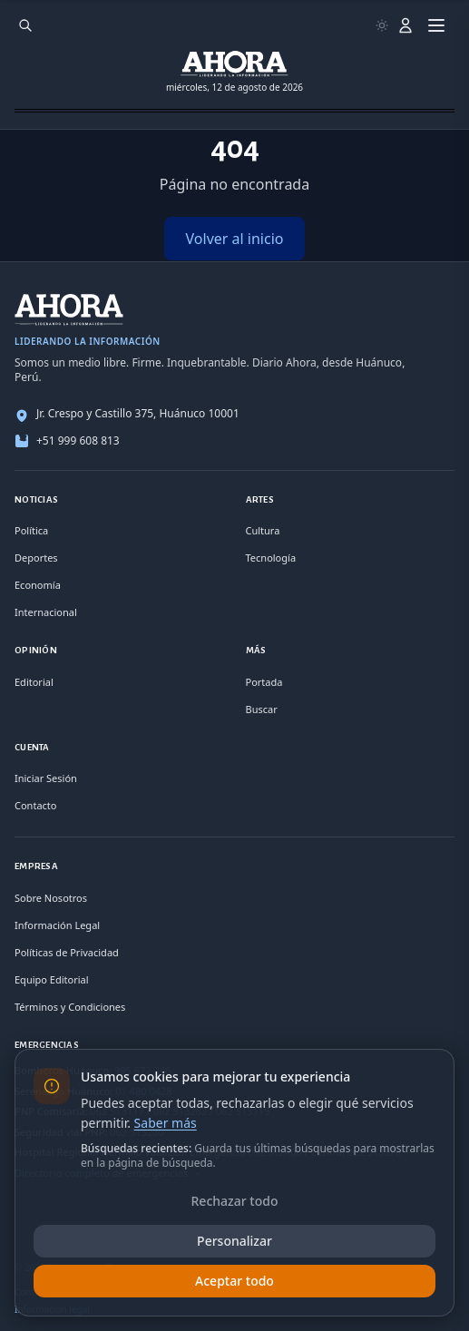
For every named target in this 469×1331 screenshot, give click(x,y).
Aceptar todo (234, 1280)
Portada (264, 682)
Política (31, 530)
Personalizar (234, 1240)
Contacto (35, 805)
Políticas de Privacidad (67, 952)
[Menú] (436, 25)
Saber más (165, 1122)
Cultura (263, 530)
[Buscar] (25, 25)
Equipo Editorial (52, 979)
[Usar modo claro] (382, 25)
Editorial (34, 682)
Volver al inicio (235, 239)
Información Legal (57, 925)
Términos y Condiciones (70, 1006)
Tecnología (271, 557)
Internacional (46, 612)
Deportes (36, 557)
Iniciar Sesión (46, 778)
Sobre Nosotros (51, 898)
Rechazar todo (234, 1200)
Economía (38, 585)
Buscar (262, 709)
